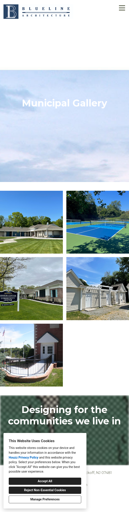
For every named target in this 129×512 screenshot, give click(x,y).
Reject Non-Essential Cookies (45, 490)
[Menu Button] (122, 8)
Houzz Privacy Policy (23, 457)
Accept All (45, 481)
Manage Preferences (45, 499)
